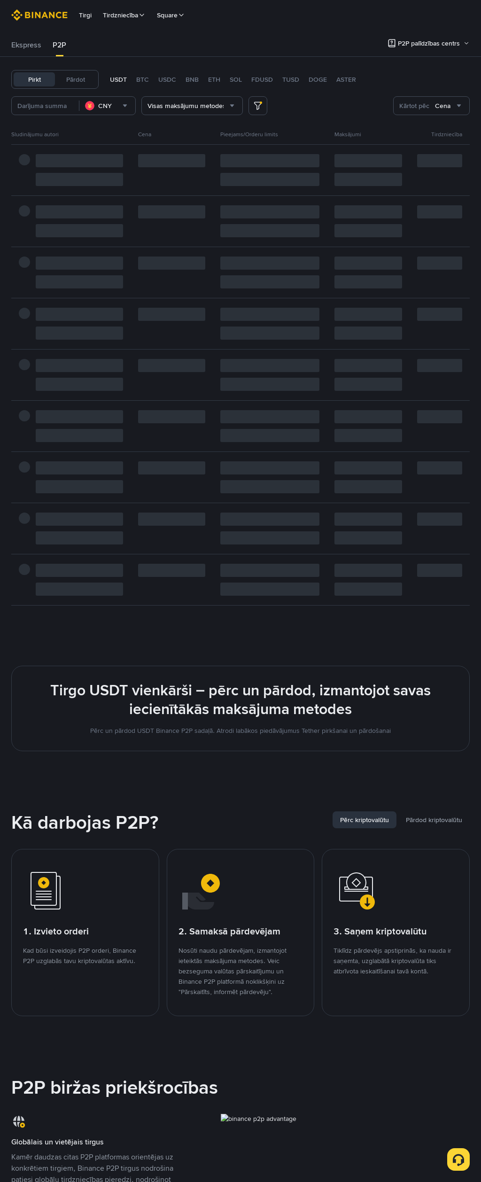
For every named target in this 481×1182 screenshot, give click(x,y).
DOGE (318, 79)
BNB (192, 79)
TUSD (290, 79)
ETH (214, 79)
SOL (236, 79)
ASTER (346, 79)
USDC (167, 79)
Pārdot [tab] (75, 79)
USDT (118, 79)
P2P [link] (59, 45)
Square (171, 15)
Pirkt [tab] (34, 79)
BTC (142, 79)
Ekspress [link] (26, 45)
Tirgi (85, 15)
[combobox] (107, 106)
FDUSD (262, 79)
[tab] (26, 45)
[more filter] (257, 105)
